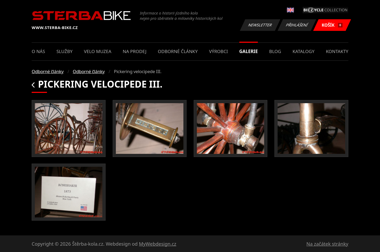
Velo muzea (97, 51)
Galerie (248, 51)
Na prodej (134, 51)
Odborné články (178, 51)
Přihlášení (297, 24)
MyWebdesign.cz (157, 244)
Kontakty (337, 51)
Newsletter (260, 24)
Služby (64, 51)
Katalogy (304, 51)
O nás (38, 51)
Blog (275, 51)
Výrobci (218, 51)
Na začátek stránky (327, 244)
